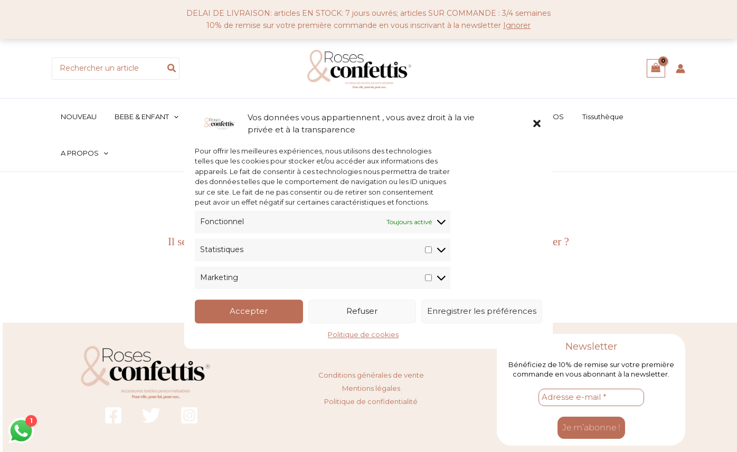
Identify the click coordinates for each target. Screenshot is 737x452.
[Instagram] (189, 384)
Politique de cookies (363, 334)
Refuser (361, 311)
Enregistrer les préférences (481, 311)
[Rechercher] (172, 68)
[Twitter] (151, 384)
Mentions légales (371, 356)
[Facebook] (113, 384)
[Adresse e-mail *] (591, 366)
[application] (182, 117)
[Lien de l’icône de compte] (680, 68)
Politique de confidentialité (371, 368)
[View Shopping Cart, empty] (656, 68)
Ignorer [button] (517, 25)
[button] (537, 123)
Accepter (249, 311)
